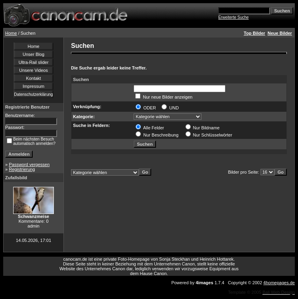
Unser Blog (33, 54)
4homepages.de (279, 282)
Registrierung (22, 169)
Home (11, 33)
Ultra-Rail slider (33, 62)
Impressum (33, 86)
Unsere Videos (33, 70)
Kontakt (33, 78)
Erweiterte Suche (233, 17)
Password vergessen (29, 164)
